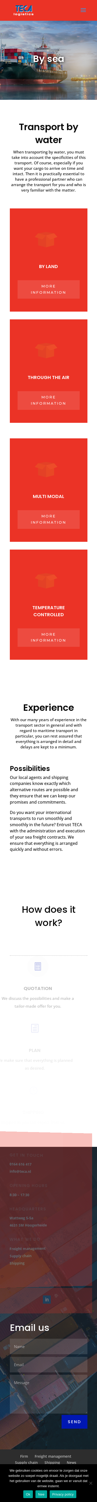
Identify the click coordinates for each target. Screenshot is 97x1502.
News (71, 1462)
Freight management (26, 1248)
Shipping (16, 1262)
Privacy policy (63, 1494)
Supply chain (20, 1255)
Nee (41, 1494)
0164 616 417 (20, 1164)
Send (74, 1422)
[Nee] (90, 1483)
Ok (28, 1494)
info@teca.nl (19, 1171)
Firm (24, 1456)
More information (48, 289)
